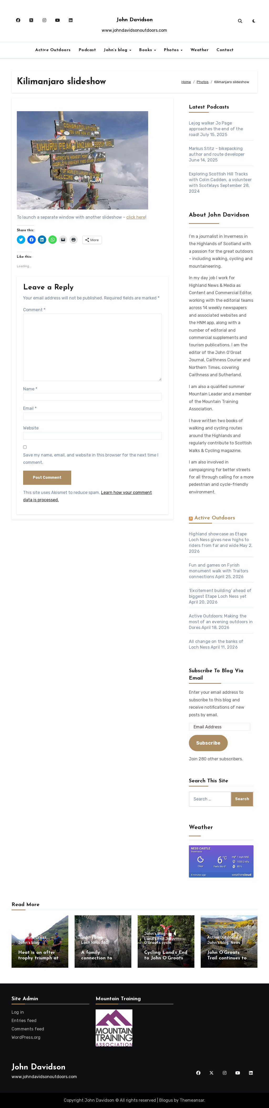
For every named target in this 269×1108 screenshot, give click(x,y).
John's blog (28, 943)
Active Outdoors (53, 50)
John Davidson (134, 20)
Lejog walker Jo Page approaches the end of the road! (216, 129)
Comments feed (28, 1028)
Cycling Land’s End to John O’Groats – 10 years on (165, 958)
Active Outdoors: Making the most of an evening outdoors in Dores (221, 622)
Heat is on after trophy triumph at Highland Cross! (38, 958)
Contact (225, 50)
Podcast (87, 50)
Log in (18, 1012)
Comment (34, 309)
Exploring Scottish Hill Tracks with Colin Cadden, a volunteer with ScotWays (220, 179)
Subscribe (208, 743)
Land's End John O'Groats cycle (159, 941)
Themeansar (192, 1100)
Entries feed (24, 1020)
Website (31, 428)
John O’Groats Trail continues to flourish (227, 958)
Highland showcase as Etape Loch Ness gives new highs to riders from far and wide (219, 539)
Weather (199, 50)
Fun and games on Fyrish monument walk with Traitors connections (218, 571)
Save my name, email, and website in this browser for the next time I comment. (90, 459)
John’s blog (116, 50)
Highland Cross (32, 937)
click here (135, 217)
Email (30, 408)
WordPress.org (26, 1037)
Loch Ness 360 (94, 943)
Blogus (166, 1100)
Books (146, 50)
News (235, 943)
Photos (172, 50)
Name (30, 388)
